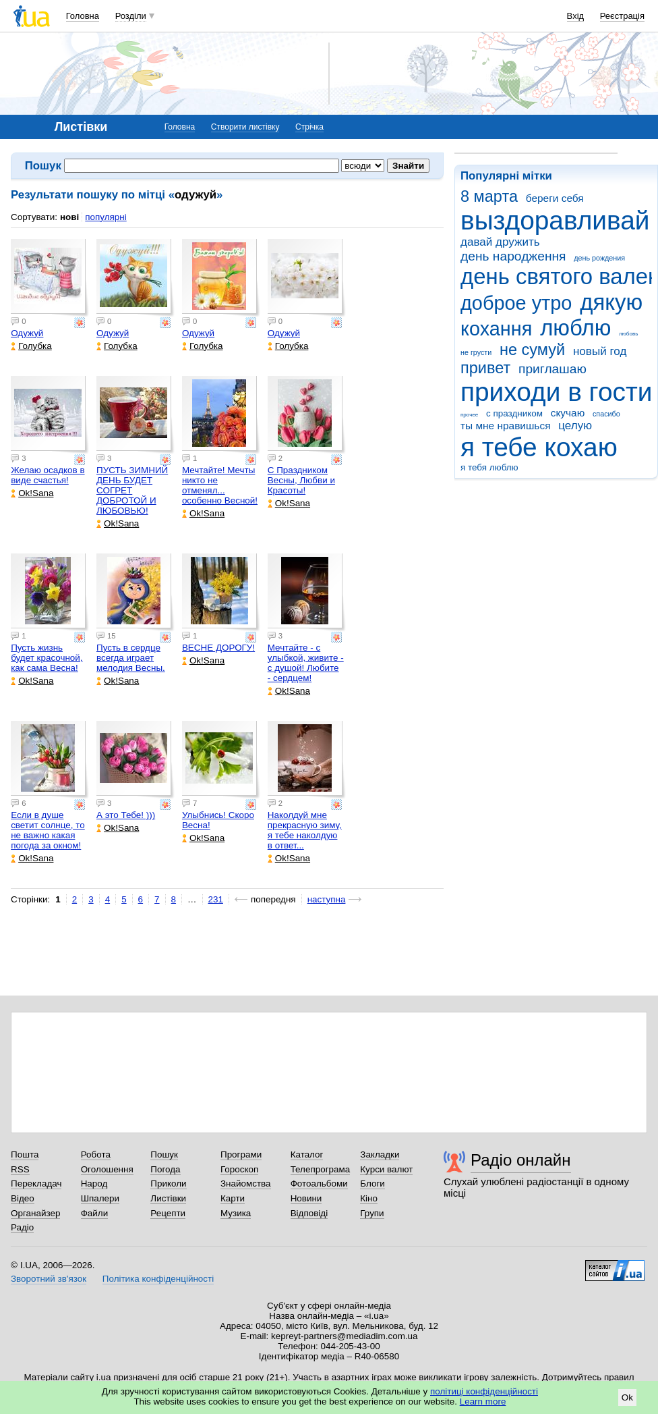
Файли (95, 1213)
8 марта (489, 196)
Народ (94, 1183)
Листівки (168, 1198)
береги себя (555, 198)
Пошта (24, 1154)
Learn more (483, 1401)
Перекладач (36, 1183)
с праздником (514, 413)
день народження (513, 256)
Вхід (576, 16)
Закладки (379, 1154)
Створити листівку (245, 127)
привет (485, 368)
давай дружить (500, 242)
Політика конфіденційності (158, 1279)
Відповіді (309, 1213)
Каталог (307, 1154)
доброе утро (516, 303)
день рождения (599, 258)
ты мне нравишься (505, 425)
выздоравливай (554, 220)
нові (69, 217)
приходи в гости (556, 391)
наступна (326, 899)
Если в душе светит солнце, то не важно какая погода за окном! (48, 830)
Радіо (22, 1227)
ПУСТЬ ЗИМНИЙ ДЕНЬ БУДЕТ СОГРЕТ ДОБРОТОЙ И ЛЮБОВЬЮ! (132, 490)
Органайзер (35, 1213)
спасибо (606, 414)
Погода (165, 1169)
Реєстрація (622, 16)
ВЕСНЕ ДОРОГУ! (218, 648)
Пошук (164, 1154)
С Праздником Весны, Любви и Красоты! (301, 480)
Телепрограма (321, 1169)
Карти (232, 1198)
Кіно (369, 1198)
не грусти (475, 352)
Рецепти (167, 1213)
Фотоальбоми (319, 1183)
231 (215, 899)
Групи (372, 1213)
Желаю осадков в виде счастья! (47, 475)
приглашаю (552, 369)
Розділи (130, 16)
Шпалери (100, 1198)
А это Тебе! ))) (125, 815)
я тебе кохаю (539, 447)
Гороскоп (239, 1169)
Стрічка (309, 127)
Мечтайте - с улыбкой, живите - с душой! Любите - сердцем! (306, 663)
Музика (235, 1213)
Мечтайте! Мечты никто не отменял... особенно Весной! (220, 485)
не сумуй (532, 349)
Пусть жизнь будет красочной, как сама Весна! (46, 658)
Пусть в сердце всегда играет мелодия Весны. (130, 658)
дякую (611, 302)
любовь (628, 334)
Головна (82, 16)
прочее (469, 415)
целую (575, 425)
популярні (105, 217)
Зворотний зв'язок (48, 1279)
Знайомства (245, 1183)
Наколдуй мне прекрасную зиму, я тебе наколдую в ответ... (305, 830)
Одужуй (27, 333)
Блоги (372, 1183)
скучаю (568, 412)
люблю (575, 327)
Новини (306, 1198)
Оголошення (107, 1169)
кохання (496, 328)
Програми (241, 1154)
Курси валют (386, 1169)
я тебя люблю (489, 467)
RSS (20, 1169)
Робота (96, 1154)
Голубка (31, 346)
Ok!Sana (32, 493)
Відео (22, 1198)
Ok (627, 1397)
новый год (599, 351)
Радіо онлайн (521, 1160)
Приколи (168, 1183)
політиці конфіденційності (484, 1391)
